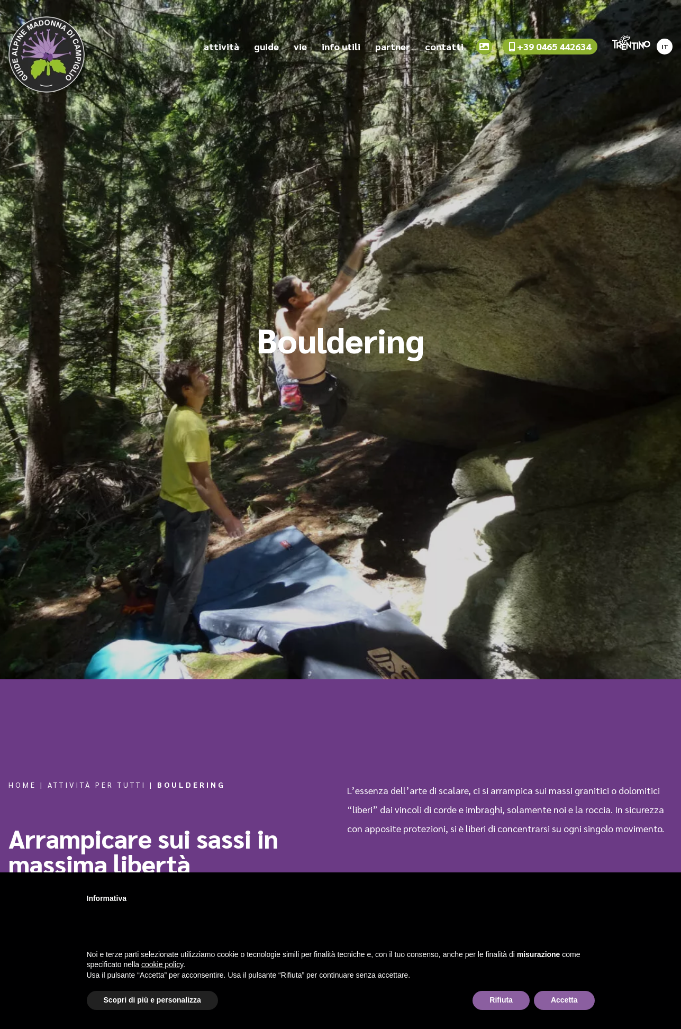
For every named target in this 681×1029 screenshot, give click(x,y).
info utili (341, 47)
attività (221, 47)
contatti (444, 47)
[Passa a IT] (664, 43)
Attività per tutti (97, 784)
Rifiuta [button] (501, 1000)
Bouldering (191, 784)
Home (22, 784)
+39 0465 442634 (550, 47)
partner (392, 47)
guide (266, 47)
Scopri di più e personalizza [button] (152, 1000)
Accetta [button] (564, 1000)
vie (300, 47)
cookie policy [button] (162, 964)
